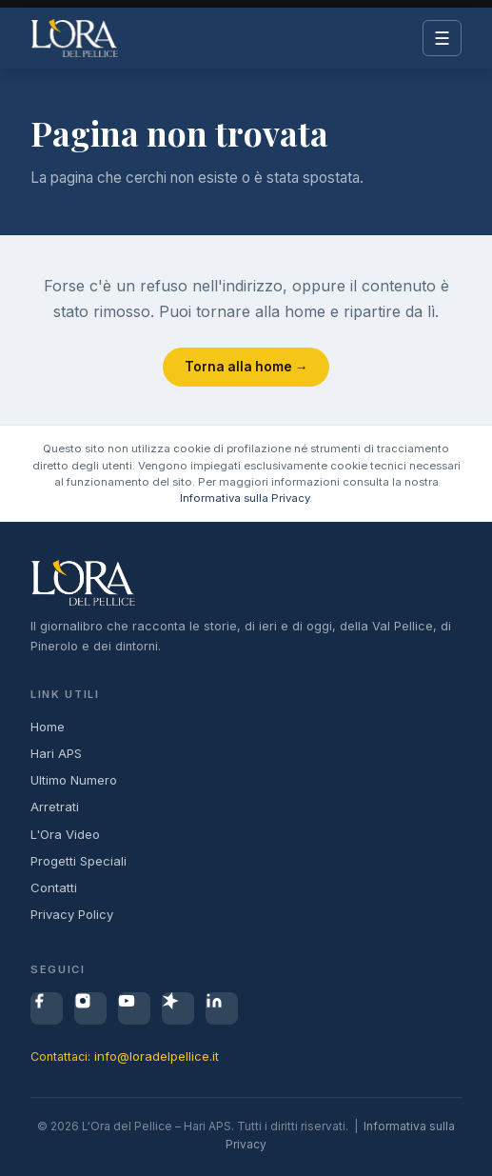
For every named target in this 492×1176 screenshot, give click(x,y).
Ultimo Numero (73, 779)
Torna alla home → (246, 366)
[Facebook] (46, 1008)
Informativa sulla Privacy (244, 498)
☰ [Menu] (442, 39)
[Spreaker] (178, 1008)
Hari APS (56, 753)
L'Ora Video (65, 834)
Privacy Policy (71, 914)
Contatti (53, 887)
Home (47, 726)
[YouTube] (134, 1008)
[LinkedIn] (222, 1008)
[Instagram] (90, 1008)
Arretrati (54, 806)
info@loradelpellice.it (156, 1056)
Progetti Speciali (78, 860)
